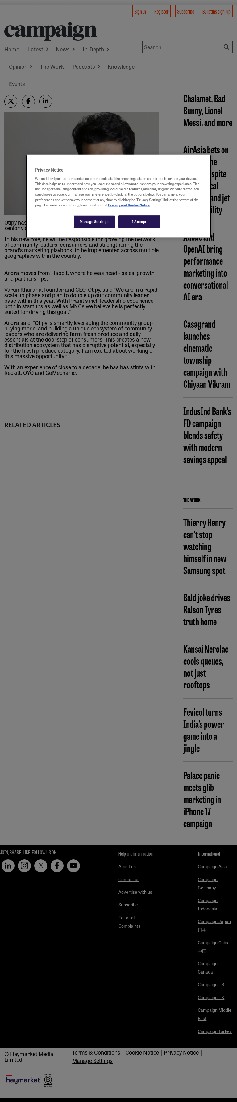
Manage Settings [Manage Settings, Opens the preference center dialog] (94, 221)
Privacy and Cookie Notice (129, 204)
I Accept (139, 221)
